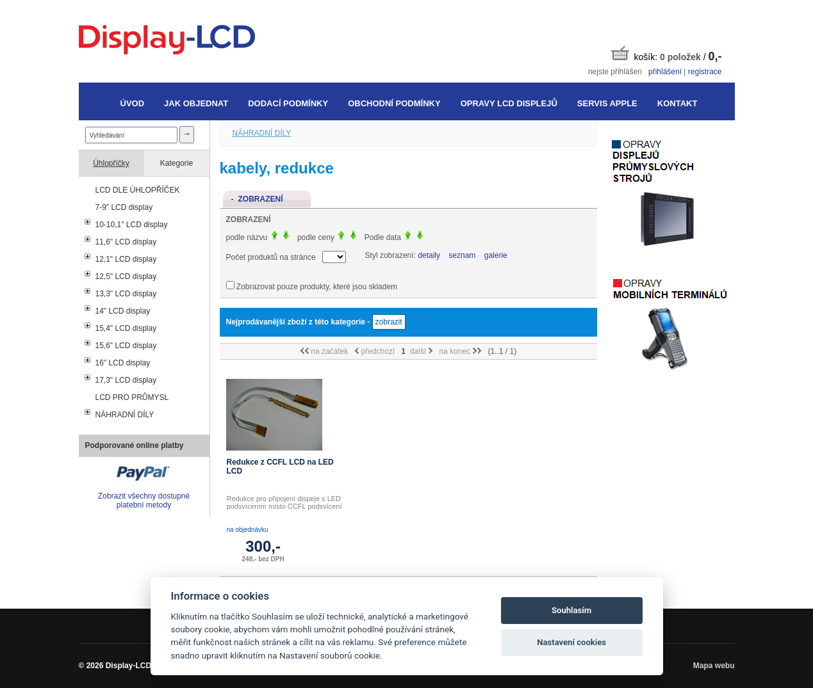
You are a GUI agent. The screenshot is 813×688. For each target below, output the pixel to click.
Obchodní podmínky (394, 103)
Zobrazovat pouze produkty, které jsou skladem (316, 286)
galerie (495, 255)
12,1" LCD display (126, 259)
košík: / (666, 54)
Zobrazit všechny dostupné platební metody (144, 500)
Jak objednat (196, 103)
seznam (461, 255)
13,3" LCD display (126, 293)
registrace (705, 71)
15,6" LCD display (126, 345)
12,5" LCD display (126, 276)
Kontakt (677, 103)
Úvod (132, 103)
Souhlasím (571, 610)
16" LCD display (123, 362)
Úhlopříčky (111, 163)
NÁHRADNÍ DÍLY (124, 414)
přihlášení (665, 71)
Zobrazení (260, 199)
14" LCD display (123, 311)
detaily (429, 255)
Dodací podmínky (288, 103)
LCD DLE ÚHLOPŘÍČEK (137, 190)
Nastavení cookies (571, 642)
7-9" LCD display (124, 207)
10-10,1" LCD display (131, 224)
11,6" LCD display (126, 241)
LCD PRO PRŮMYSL (132, 397)
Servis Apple (607, 103)
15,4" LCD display (126, 328)
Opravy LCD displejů (509, 103)
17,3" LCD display (126, 380)
